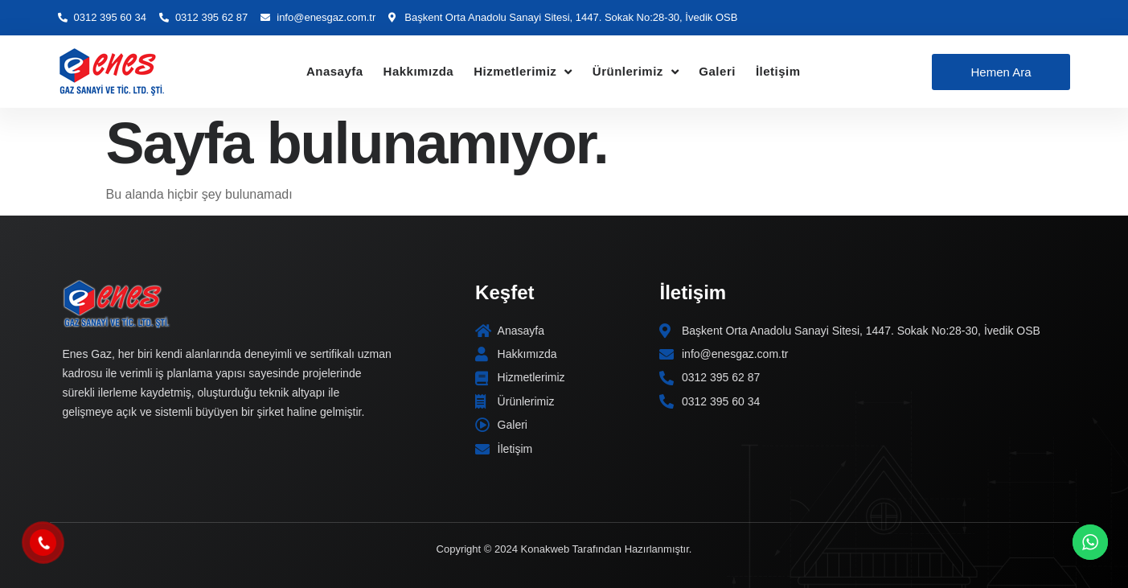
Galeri (717, 71)
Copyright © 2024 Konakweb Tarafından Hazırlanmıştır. (564, 549)
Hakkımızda (419, 71)
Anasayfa (334, 71)
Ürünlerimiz (636, 72)
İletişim (778, 71)
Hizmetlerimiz (523, 72)
